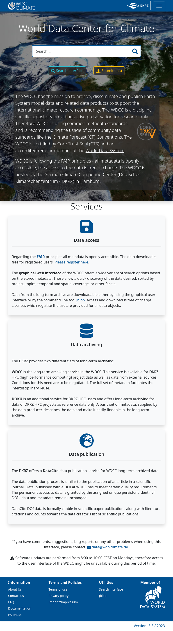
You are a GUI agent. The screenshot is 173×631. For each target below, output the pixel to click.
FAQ (11, 602)
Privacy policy (59, 596)
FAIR (65, 161)
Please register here (71, 262)
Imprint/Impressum (63, 602)
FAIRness (14, 614)
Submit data (109, 70)
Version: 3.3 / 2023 (149, 625)
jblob (80, 300)
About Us (15, 589)
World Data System (105, 150)
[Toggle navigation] (159, 5)
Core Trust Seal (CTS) (78, 144)
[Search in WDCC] (81, 51)
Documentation (19, 608)
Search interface (67, 70)
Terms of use (58, 589)
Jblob (103, 596)
